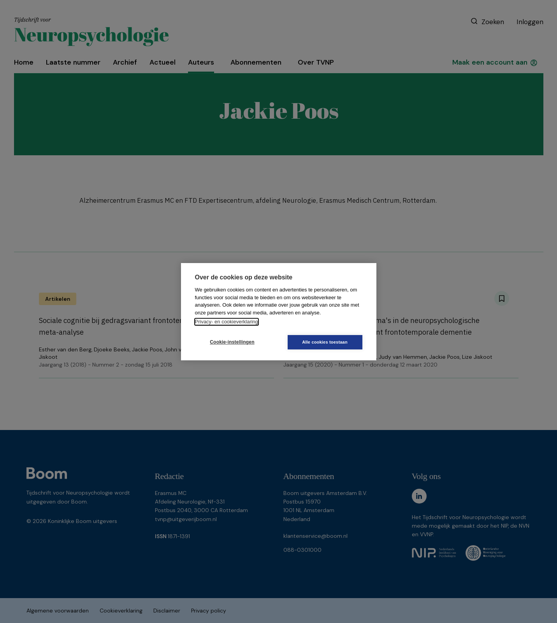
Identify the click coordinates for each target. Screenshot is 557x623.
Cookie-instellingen (232, 342)
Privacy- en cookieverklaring (226, 322)
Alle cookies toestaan (325, 342)
